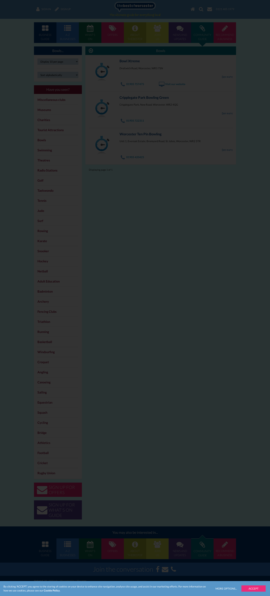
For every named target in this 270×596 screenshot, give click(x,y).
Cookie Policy (52, 590)
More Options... (226, 588)
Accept (254, 588)
